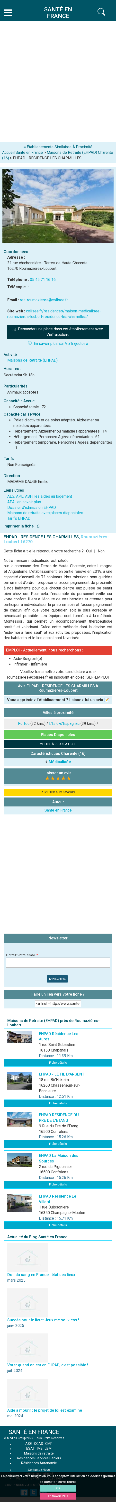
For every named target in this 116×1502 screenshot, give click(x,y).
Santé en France (58, 810)
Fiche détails (58, 1062)
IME (40, 1448)
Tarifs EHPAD (18, 518)
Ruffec (23, 723)
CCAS (38, 1444)
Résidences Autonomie (39, 1463)
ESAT (30, 1448)
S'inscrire (57, 979)
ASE (28, 1444)
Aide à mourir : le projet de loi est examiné (44, 1410)
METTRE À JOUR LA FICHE (58, 744)
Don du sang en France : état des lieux (41, 1274)
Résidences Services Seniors (39, 1458)
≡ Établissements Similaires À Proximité (58, 147)
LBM (48, 1448)
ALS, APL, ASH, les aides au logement (39, 496)
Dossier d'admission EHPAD (31, 507)
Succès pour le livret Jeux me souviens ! (43, 1320)
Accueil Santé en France (22, 152)
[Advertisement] (58, 81)
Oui (89, 551)
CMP (49, 1444)
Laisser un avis (58, 773)
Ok (58, 1488)
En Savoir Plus (58, 1496)
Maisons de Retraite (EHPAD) (32, 360)
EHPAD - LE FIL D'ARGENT (61, 1074)
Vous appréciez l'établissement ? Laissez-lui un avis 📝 (58, 699)
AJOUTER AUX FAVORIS (58, 792)
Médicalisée (60, 761)
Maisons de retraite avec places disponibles (45, 513)
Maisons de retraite (39, 1453)
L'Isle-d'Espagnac (64, 723)
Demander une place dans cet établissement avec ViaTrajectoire (58, 332)
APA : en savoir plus (24, 502)
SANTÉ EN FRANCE (34, 1432)
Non (101, 551)
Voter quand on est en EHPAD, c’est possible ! (47, 1365)
